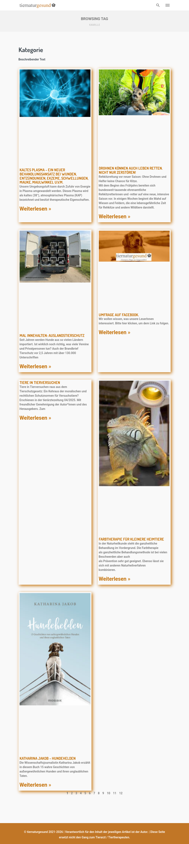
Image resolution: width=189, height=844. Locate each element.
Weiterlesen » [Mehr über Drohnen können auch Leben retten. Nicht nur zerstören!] (114, 217)
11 (114, 793)
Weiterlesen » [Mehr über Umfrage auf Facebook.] (114, 332)
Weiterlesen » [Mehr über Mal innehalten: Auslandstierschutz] (35, 366)
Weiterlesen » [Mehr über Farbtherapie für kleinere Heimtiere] (114, 579)
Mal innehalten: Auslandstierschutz (52, 335)
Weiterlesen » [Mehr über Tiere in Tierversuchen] (35, 418)
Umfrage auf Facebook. (119, 314)
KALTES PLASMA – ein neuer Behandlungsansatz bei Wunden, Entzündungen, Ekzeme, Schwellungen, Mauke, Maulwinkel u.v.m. (54, 176)
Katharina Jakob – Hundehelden (48, 758)
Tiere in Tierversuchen (40, 382)
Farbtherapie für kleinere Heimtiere (131, 539)
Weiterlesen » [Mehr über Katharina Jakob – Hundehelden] (35, 785)
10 (108, 793)
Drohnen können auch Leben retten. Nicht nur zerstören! (131, 170)
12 (121, 793)
